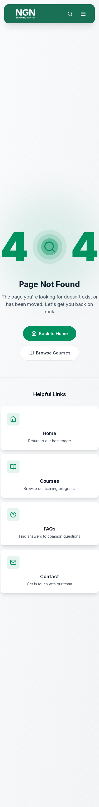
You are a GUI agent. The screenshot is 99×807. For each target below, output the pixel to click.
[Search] (70, 14)
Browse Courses (49, 353)
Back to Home (49, 333)
